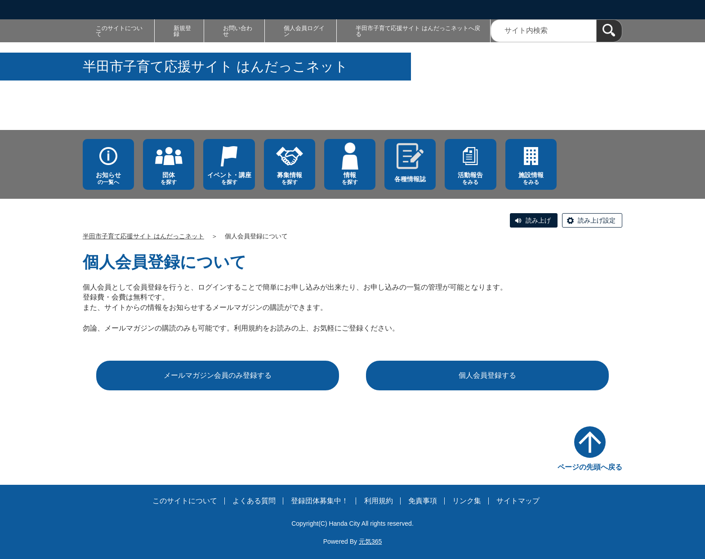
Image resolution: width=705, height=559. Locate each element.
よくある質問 (254, 501)
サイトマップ (518, 501)
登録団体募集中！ (319, 501)
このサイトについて (119, 31)
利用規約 (378, 501)
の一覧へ (108, 178)
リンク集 (466, 501)
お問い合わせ (237, 31)
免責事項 (422, 501)
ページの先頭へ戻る (590, 467)
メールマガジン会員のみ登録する (218, 375)
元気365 (370, 541)
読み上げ (538, 220)
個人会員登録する (487, 375)
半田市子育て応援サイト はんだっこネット (143, 236)
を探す (168, 178)
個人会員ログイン (304, 31)
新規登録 (182, 31)
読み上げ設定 (597, 220)
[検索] (609, 30)
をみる (470, 178)
